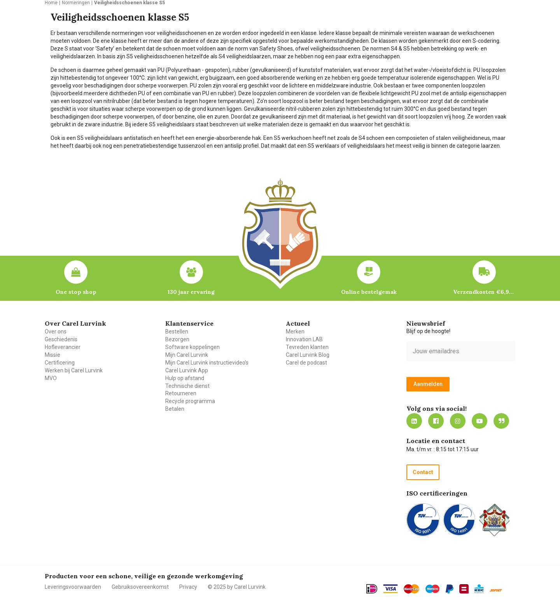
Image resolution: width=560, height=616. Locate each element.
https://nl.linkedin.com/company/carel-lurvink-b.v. (414, 421)
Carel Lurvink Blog (307, 355)
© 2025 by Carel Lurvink (237, 587)
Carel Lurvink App (186, 370)
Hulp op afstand (184, 378)
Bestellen (176, 331)
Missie (52, 355)
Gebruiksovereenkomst (140, 587)
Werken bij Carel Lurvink (74, 370)
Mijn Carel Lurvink (186, 355)
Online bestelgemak (369, 291)
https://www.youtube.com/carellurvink (479, 421)
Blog (501, 421)
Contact (423, 472)
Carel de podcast (306, 362)
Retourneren (180, 393)
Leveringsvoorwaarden (73, 587)
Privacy (188, 587)
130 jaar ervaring (191, 291)
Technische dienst (187, 386)
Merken (295, 331)
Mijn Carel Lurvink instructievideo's (206, 362)
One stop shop (76, 291)
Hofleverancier (62, 347)
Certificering (60, 362)
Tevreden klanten (307, 347)
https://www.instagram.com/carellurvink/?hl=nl (458, 421)
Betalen (174, 409)
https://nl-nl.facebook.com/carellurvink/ (436, 421)
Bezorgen (177, 339)
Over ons (55, 331)
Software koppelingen (192, 347)
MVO (51, 378)
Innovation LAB (304, 339)
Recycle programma (190, 401)
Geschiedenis (61, 339)
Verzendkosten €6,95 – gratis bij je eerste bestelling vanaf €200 (484, 291)
